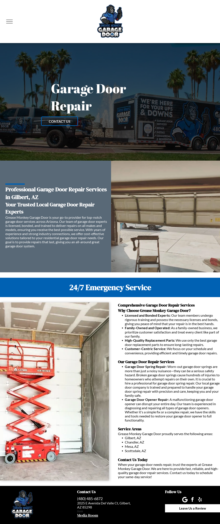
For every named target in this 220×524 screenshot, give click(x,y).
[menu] (9, 21)
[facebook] (192, 500)
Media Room (87, 515)
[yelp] (200, 500)
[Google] (185, 500)
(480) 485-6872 (90, 498)
